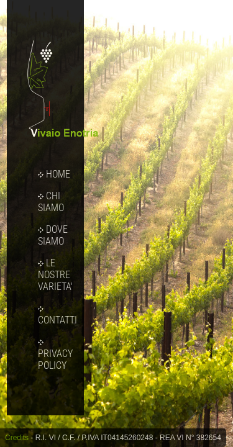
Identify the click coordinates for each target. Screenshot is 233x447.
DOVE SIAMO (53, 235)
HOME (54, 174)
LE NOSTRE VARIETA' (55, 274)
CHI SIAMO (51, 202)
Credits (17, 437)
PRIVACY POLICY (55, 355)
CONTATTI (57, 316)
